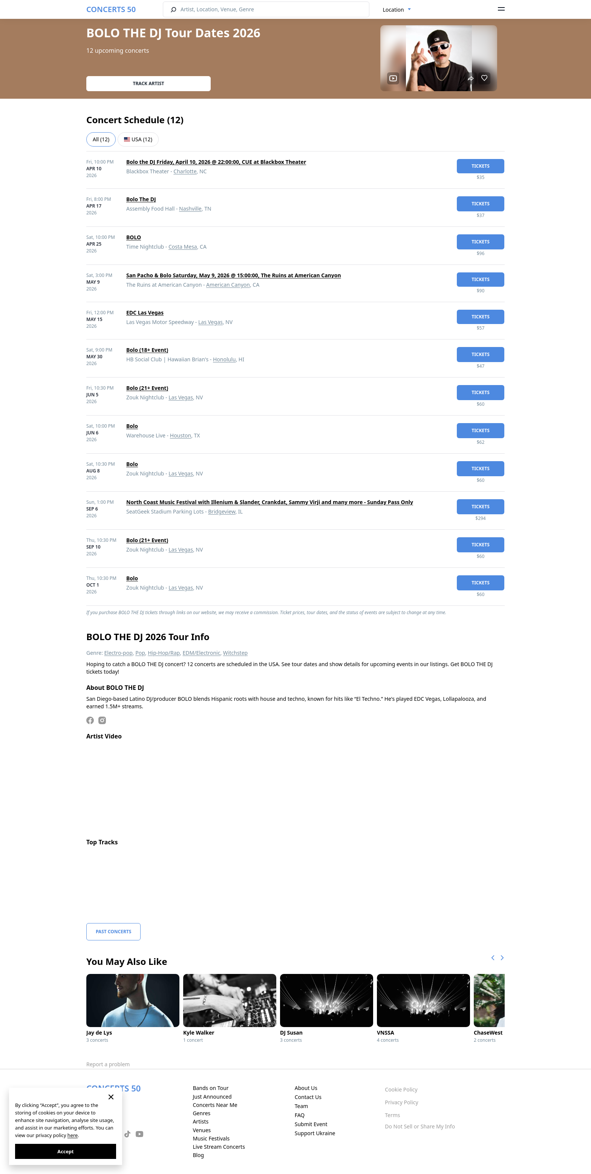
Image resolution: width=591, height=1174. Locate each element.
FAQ (300, 1115)
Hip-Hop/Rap (164, 652)
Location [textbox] (393, 9)
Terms (392, 1115)
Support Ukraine (315, 1133)
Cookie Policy (401, 1089)
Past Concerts (113, 931)
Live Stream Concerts (219, 1146)
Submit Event (311, 1124)
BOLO (133, 237)
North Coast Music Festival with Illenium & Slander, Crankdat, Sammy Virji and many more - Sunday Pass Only (269, 502)
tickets (481, 166)
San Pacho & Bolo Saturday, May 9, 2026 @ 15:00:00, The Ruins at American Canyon (233, 275)
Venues (202, 1130)
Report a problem (108, 1064)
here (72, 1135)
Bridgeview (221, 511)
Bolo (132, 426)
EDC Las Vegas (145, 312)
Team (301, 1106)
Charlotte (184, 171)
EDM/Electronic (201, 652)
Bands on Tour (210, 1087)
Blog (198, 1155)
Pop (140, 652)
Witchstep (235, 652)
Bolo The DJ (141, 199)
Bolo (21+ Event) (147, 387)
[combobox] (397, 9)
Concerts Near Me (215, 1104)
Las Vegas (210, 322)
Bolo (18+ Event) (147, 349)
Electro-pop (118, 652)
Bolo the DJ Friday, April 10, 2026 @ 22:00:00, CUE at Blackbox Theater (216, 161)
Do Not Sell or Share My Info (420, 1126)
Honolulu (224, 359)
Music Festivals (211, 1138)
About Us (306, 1087)
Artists (200, 1121)
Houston (180, 435)
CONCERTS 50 (111, 9)
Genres (201, 1113)
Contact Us (308, 1097)
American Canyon (228, 284)
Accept (65, 1151)
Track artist (148, 83)
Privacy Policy (401, 1102)
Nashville (190, 208)
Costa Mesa (182, 246)
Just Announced (212, 1096)
